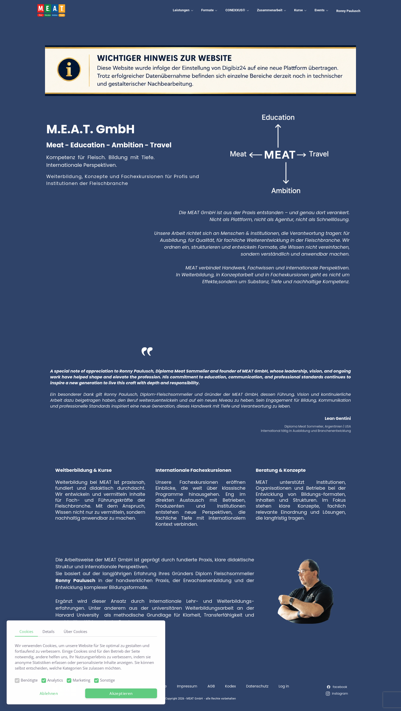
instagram (340, 693)
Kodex (230, 686)
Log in (284, 686)
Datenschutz (257, 686)
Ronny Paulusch (348, 11)
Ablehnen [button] (49, 693)
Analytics (55, 680)
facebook (340, 687)
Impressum (187, 686)
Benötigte (29, 680)
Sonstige (107, 680)
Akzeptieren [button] (120, 693)
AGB (211, 686)
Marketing (81, 680)
